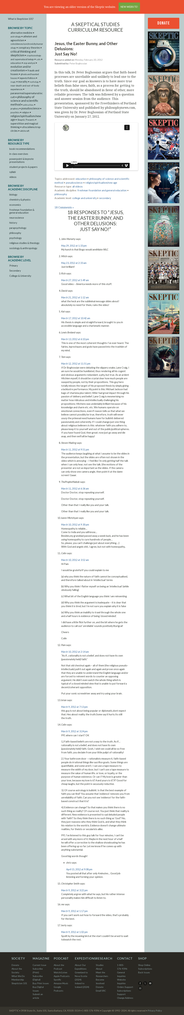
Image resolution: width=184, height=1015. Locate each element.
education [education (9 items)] (16, 62)
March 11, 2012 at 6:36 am (75, 488)
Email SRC (101, 990)
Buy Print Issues (41, 983)
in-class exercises (18, 153)
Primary (13, 265)
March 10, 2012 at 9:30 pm (75, 524)
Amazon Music (61, 983)
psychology (15, 238)
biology (13, 194)
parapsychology (17, 227)
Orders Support (125, 987)
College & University (20, 275)
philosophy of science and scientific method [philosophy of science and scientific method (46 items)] (24, 100)
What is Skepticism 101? (21, 18)
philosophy (15, 233)
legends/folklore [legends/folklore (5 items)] (27, 78)
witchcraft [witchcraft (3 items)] (24, 131)
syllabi (12, 172)
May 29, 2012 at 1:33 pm (74, 245)
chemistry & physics (19, 199)
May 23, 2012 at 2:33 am (73, 262)
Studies (100, 965)
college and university (84, 198)
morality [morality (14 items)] (23, 81)
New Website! (129, 6)
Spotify (57, 979)
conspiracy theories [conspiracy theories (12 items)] (29, 47)
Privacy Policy (155, 1010)
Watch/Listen (60, 972)
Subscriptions (145, 968)
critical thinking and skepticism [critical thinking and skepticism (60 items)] (23, 53)
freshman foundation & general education (21, 211)
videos (12, 177)
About (99, 968)
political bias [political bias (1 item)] (28, 105)
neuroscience (16, 217)
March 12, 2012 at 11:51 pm (75, 363)
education (81, 178)
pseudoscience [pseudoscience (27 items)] (30, 108)
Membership (18, 979)
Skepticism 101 (19, 983)
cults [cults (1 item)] (38, 59)
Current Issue (39, 965)
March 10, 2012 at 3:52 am (75, 560)
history (13, 222)
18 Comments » (64, 207)
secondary (105, 198)
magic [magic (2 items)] (13, 82)
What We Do (18, 976)
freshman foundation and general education (102, 190)
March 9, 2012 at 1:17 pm (74, 911)
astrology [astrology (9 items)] (16, 36)
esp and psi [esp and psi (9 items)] (29, 62)
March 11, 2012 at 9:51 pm (75, 449)
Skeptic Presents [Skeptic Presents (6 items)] (26, 119)
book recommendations (22, 148)
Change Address (125, 998)
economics (15, 204)
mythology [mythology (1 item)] (34, 82)
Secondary (15, 270)
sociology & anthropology (23, 248)
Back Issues (144, 972)
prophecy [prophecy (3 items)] (15, 108)
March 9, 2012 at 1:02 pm (74, 932)
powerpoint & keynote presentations (21, 160)
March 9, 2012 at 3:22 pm (74, 890)
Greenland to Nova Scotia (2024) (81, 976)
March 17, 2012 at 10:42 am (75, 318)
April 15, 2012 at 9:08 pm (79, 869)
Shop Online (144, 965)
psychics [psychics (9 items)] (15, 112)
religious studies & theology (24, 243)
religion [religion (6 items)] (25, 112)
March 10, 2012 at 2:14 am (75, 651)
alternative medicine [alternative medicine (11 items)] (21, 32)
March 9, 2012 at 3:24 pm (74, 731)
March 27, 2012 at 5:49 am (75, 280)
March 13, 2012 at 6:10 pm (75, 339)
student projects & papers (23, 167)
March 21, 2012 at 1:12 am (75, 297)
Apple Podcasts (62, 976)
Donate (163, 23)
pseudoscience (74, 182)
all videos (77, 186)
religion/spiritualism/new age (101, 182)
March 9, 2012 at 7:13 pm (74, 706)
